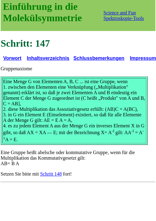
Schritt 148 (51, 173)
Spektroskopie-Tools (124, 18)
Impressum (143, 58)
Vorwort (12, 58)
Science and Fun (120, 12)
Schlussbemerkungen (99, 58)
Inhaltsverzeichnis (48, 58)
